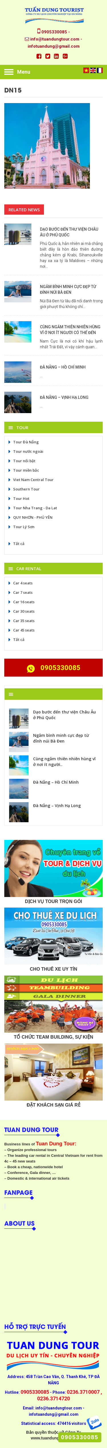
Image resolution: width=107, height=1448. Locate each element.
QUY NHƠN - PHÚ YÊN (30, 517)
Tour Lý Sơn (21, 526)
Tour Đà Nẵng (23, 442)
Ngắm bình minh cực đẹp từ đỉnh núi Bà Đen (61, 738)
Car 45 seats (21, 630)
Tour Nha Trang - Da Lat (32, 507)
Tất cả (16, 543)
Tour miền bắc (23, 470)
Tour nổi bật (21, 460)
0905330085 (79, 1437)
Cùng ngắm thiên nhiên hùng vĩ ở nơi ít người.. (64, 761)
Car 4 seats (20, 583)
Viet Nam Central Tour (30, 479)
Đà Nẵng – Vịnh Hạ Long (64, 397)
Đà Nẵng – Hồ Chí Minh (63, 367)
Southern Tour (23, 489)
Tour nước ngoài (25, 451)
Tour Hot (18, 498)
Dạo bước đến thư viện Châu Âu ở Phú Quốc (64, 714)
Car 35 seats (21, 620)
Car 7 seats (20, 592)
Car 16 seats (21, 601)
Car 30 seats (21, 611)
